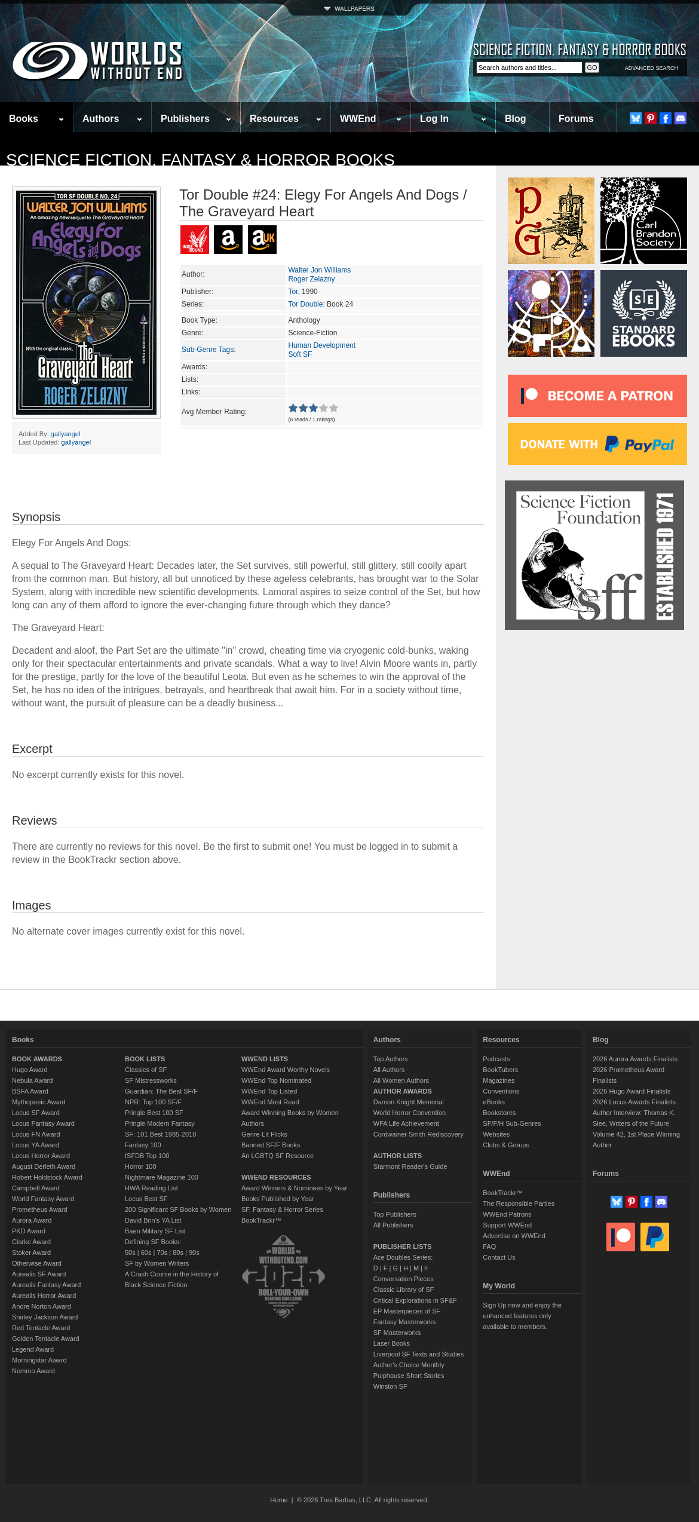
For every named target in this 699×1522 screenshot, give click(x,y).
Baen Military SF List (155, 1231)
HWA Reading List (151, 1188)
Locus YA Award (35, 1145)
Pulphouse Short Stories (408, 1375)
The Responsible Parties (518, 1203)
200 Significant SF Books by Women (178, 1209)
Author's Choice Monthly (408, 1364)
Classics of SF (146, 1069)
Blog (515, 119)
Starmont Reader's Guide (410, 1166)
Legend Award (33, 1349)
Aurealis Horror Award (44, 1295)
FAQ (489, 1246)
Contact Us (499, 1257)
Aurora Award (31, 1220)
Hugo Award (30, 1069)
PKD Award (28, 1231)
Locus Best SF (146, 1198)
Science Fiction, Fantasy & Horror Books (200, 160)
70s (162, 1252)
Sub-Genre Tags (208, 349)
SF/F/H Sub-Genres (512, 1123)
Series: (193, 304)
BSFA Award (30, 1091)
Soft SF (300, 354)
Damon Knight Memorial (408, 1101)
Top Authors (390, 1058)
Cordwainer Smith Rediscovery (418, 1134)
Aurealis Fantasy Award (46, 1284)
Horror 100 (141, 1166)
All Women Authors (401, 1080)
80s (178, 1252)
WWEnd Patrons (507, 1214)
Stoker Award (31, 1252)
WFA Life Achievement (406, 1123)
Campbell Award (36, 1188)
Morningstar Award (39, 1360)
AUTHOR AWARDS (402, 1091)
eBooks (494, 1101)
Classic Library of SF (403, 1289)
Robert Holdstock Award (47, 1177)
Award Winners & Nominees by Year (294, 1188)
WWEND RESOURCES (276, 1177)
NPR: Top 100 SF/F (153, 1101)
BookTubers (500, 1069)
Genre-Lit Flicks (264, 1134)
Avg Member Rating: (214, 412)
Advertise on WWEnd (514, 1235)
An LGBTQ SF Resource (277, 1155)
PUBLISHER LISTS (402, 1246)
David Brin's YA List (153, 1220)
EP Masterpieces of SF (406, 1311)
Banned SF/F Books (270, 1145)
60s (146, 1252)
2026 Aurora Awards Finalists (635, 1058)
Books (23, 119)
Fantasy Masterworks (404, 1321)
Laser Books (391, 1343)
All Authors (389, 1069)
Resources (274, 119)
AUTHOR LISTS (397, 1155)
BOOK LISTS (145, 1058)
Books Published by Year (277, 1198)
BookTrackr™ (261, 1220)
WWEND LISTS (264, 1058)
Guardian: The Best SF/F (161, 1091)
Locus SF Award (36, 1112)
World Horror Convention (409, 1112)
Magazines (498, 1080)
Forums (576, 119)
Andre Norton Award (41, 1306)
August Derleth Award (43, 1166)
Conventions (501, 1091)
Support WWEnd (507, 1225)
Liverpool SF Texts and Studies (418, 1354)
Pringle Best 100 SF (154, 1112)
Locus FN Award (36, 1134)
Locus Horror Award (41, 1155)
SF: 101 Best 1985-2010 (160, 1134)
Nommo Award (33, 1370)
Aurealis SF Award (39, 1274)
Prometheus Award (40, 1209)
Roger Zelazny (311, 279)
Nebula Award (32, 1080)
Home (278, 1499)
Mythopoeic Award (39, 1101)
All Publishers (393, 1225)
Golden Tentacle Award (45, 1338)
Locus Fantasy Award (43, 1123)
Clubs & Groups (506, 1145)
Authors (100, 119)
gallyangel (66, 433)
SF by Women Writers (157, 1263)
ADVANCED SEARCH (651, 68)
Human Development (321, 345)
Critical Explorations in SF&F (415, 1300)
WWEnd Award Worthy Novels (285, 1069)
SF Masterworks (397, 1332)
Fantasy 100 (143, 1145)
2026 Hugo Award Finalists (632, 1091)
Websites (496, 1134)
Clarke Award (31, 1241)
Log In (434, 119)
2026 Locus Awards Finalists (634, 1101)
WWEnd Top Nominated (276, 1080)
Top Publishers (394, 1214)
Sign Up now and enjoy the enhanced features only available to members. (522, 1315)
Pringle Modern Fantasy (160, 1123)
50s (130, 1252)
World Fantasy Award (43, 1198)
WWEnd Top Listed (269, 1091)
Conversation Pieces (403, 1278)
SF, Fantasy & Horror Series (282, 1209)
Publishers (185, 119)
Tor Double (305, 304)
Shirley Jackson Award (45, 1317)
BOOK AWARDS (37, 1058)
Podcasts (496, 1058)
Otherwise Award (37, 1263)
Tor (293, 291)
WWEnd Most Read (270, 1101)
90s (194, 1252)
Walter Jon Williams (319, 270)
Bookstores (499, 1112)
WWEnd (358, 119)
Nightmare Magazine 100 (161, 1177)
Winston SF (390, 1386)
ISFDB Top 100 (147, 1155)
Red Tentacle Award (41, 1327)
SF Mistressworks (151, 1080)
